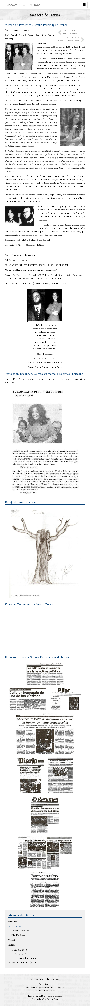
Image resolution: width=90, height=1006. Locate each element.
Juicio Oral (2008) (19, 950)
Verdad (11, 940)
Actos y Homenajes (20, 931)
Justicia (11, 945)
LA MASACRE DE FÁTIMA (21, 5)
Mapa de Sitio (37, 979)
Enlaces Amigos (52, 979)
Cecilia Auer (52, 999)
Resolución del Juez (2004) (23, 962)
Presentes (16, 927)
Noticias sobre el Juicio (25, 958)
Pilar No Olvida (18, 935)
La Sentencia (21, 954)
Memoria (12, 922)
